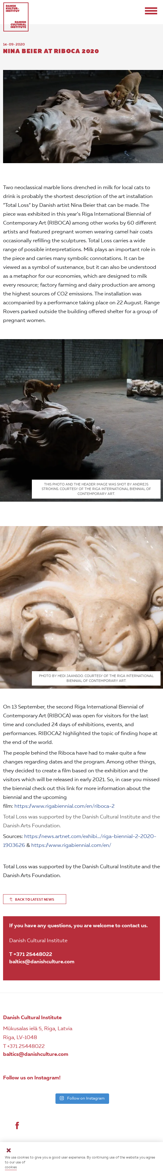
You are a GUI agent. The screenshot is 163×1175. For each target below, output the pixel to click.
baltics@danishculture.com (41, 962)
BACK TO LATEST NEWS (34, 900)
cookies (11, 1167)
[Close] (8, 1151)
